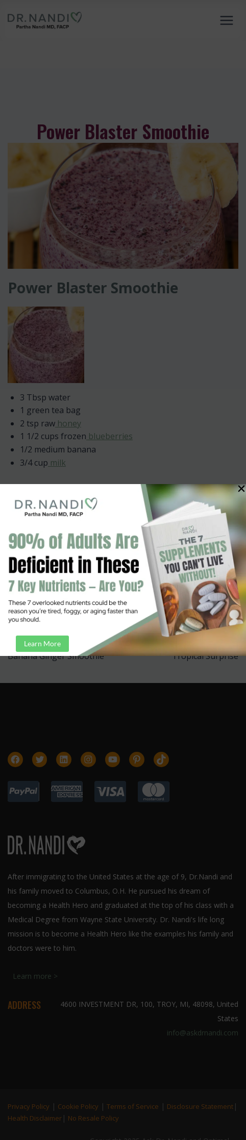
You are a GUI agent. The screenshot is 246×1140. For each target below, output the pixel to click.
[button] (241, 488)
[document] (123, 570)
